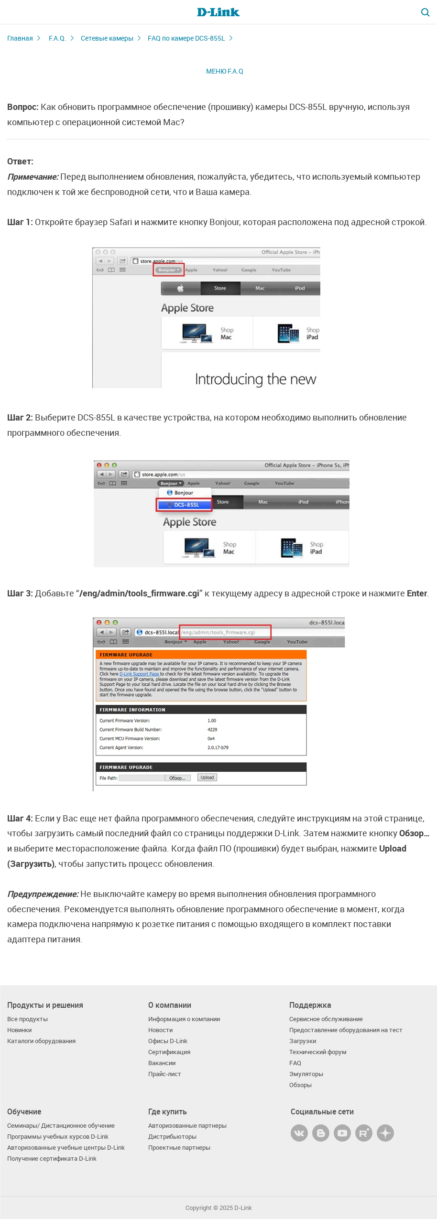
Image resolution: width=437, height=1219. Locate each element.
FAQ (295, 1063)
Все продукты (27, 1019)
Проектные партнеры (179, 1147)
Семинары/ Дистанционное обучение (61, 1126)
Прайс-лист (164, 1074)
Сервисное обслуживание (326, 1019)
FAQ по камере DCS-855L (186, 38)
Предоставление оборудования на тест (346, 1030)
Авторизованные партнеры (187, 1126)
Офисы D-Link (167, 1041)
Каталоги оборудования (41, 1041)
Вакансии (161, 1063)
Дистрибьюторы (172, 1137)
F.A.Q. (57, 38)
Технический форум (318, 1052)
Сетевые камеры (107, 38)
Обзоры (300, 1085)
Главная (20, 38)
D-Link (243, 1208)
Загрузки (302, 1041)
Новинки (19, 1030)
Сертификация (169, 1052)
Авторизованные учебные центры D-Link (66, 1147)
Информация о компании (184, 1019)
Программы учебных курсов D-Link (58, 1137)
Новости (160, 1030)
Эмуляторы (306, 1074)
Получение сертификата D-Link (52, 1158)
